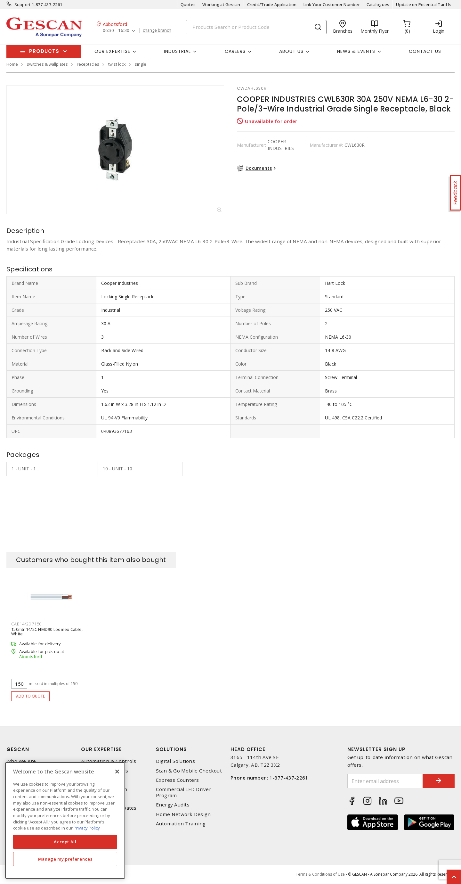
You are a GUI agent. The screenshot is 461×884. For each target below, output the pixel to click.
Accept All (65, 842)
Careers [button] (235, 51)
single (140, 64)
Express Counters (177, 780)
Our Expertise (101, 749)
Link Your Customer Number (331, 4)
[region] (65, 820)
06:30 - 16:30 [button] (116, 30)
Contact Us (425, 51)
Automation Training (181, 824)
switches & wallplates (47, 64)
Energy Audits (173, 805)
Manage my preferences (65, 859)
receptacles (88, 64)
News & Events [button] (356, 51)
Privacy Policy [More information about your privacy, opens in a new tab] (87, 828)
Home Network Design (183, 814)
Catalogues (378, 4)
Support (22, 4)
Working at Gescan (221, 4)
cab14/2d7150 (26, 624)
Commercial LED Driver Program (183, 792)
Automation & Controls (108, 761)
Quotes (188, 4)
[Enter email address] (385, 781)
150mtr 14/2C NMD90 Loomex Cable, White (47, 631)
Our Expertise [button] (112, 51)
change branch (157, 30)
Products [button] (44, 51)
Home (12, 64)
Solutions (171, 749)
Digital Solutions (175, 761)
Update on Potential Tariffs (423, 4)
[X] (117, 771)
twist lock (117, 64)
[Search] (256, 27)
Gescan (17, 749)
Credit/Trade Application (272, 4)
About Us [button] (291, 51)
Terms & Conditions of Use (320, 874)
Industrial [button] (177, 51)
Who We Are (21, 761)
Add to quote (30, 696)
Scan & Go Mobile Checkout (189, 771)
